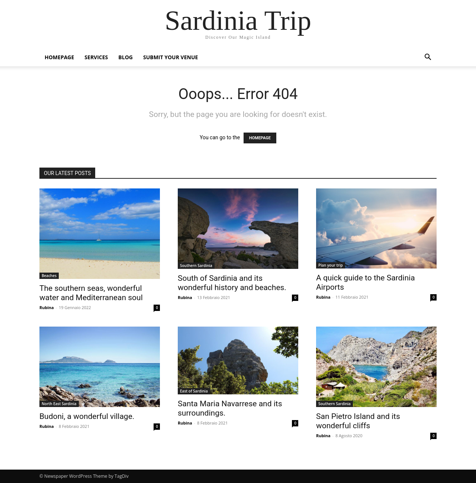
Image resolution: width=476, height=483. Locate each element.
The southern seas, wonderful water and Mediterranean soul (91, 293)
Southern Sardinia (196, 265)
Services (96, 57)
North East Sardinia (59, 403)
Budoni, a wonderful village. (86, 416)
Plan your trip (330, 265)
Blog (125, 57)
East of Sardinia (194, 391)
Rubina (46, 307)
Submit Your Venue (170, 57)
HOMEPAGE (260, 138)
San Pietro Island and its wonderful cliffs (358, 421)
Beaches (49, 275)
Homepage (59, 57)
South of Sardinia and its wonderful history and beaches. (232, 283)
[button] (428, 57)
